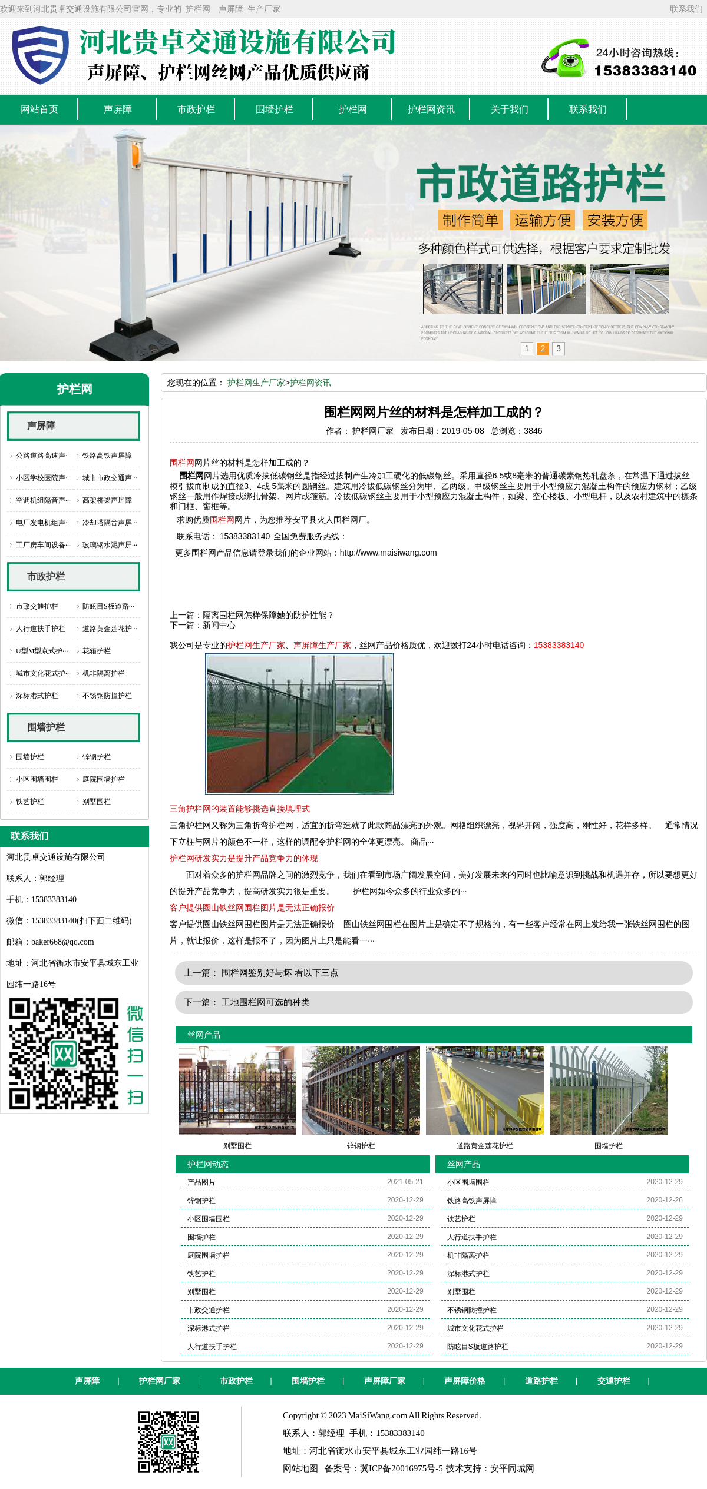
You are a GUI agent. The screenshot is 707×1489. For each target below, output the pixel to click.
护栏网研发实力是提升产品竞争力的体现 (244, 858)
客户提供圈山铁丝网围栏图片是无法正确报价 (252, 907)
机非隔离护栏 (103, 673)
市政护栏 (46, 576)
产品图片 (201, 1182)
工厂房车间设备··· (43, 545)
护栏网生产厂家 (256, 382)
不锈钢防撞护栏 (107, 696)
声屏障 (231, 9)
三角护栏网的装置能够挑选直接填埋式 (240, 808)
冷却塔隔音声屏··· (109, 523)
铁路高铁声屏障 (107, 455)
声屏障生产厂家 (322, 645)
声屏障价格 (464, 1381)
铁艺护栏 (30, 801)
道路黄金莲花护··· (109, 628)
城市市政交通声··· (109, 478)
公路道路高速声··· (43, 455)
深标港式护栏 (37, 696)
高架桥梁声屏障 (107, 500)
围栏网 (182, 462)
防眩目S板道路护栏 (477, 1346)
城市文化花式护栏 (475, 1328)
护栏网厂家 (159, 1381)
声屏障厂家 (384, 1381)
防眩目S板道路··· (108, 606)
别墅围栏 (96, 801)
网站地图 (300, 1468)
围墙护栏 (46, 727)
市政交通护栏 (37, 606)
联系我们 (686, 9)
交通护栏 (613, 1381)
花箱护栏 (96, 651)
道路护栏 (541, 1381)
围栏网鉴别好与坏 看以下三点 (280, 973)
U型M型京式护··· (42, 651)
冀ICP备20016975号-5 (401, 1468)
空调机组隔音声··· (43, 500)
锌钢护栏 (96, 757)
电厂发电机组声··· (43, 523)
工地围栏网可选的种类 (266, 1002)
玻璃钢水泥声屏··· (109, 545)
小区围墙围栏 (37, 779)
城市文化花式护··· (43, 673)
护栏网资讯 (310, 382)
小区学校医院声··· (43, 478)
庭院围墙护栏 (103, 779)
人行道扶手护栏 (40, 628)
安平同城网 (512, 1468)
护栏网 (198, 9)
